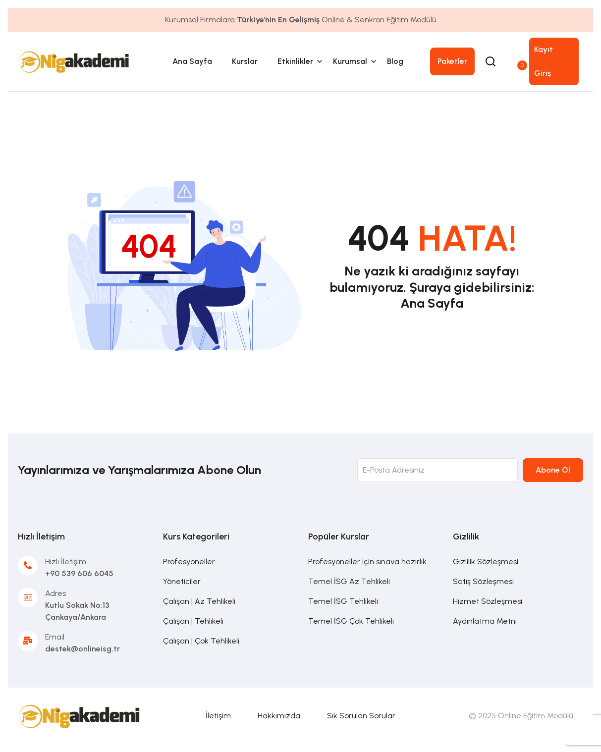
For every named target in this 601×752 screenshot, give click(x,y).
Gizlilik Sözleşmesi (485, 561)
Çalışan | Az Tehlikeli (199, 601)
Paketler (452, 61)
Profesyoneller (189, 561)
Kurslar (245, 61)
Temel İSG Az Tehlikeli (349, 581)
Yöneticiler (182, 581)
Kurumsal (350, 61)
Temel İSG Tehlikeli (343, 601)
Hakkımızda (279, 715)
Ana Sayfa (192, 61)
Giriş (542, 73)
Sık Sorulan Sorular (361, 715)
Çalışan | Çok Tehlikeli (201, 640)
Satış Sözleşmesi (483, 581)
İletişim (218, 715)
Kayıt (543, 49)
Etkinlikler (295, 61)
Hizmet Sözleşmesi (487, 601)
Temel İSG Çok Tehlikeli (351, 621)
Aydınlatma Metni (485, 621)
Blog (395, 61)
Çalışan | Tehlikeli (193, 621)
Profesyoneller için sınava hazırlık (367, 561)
